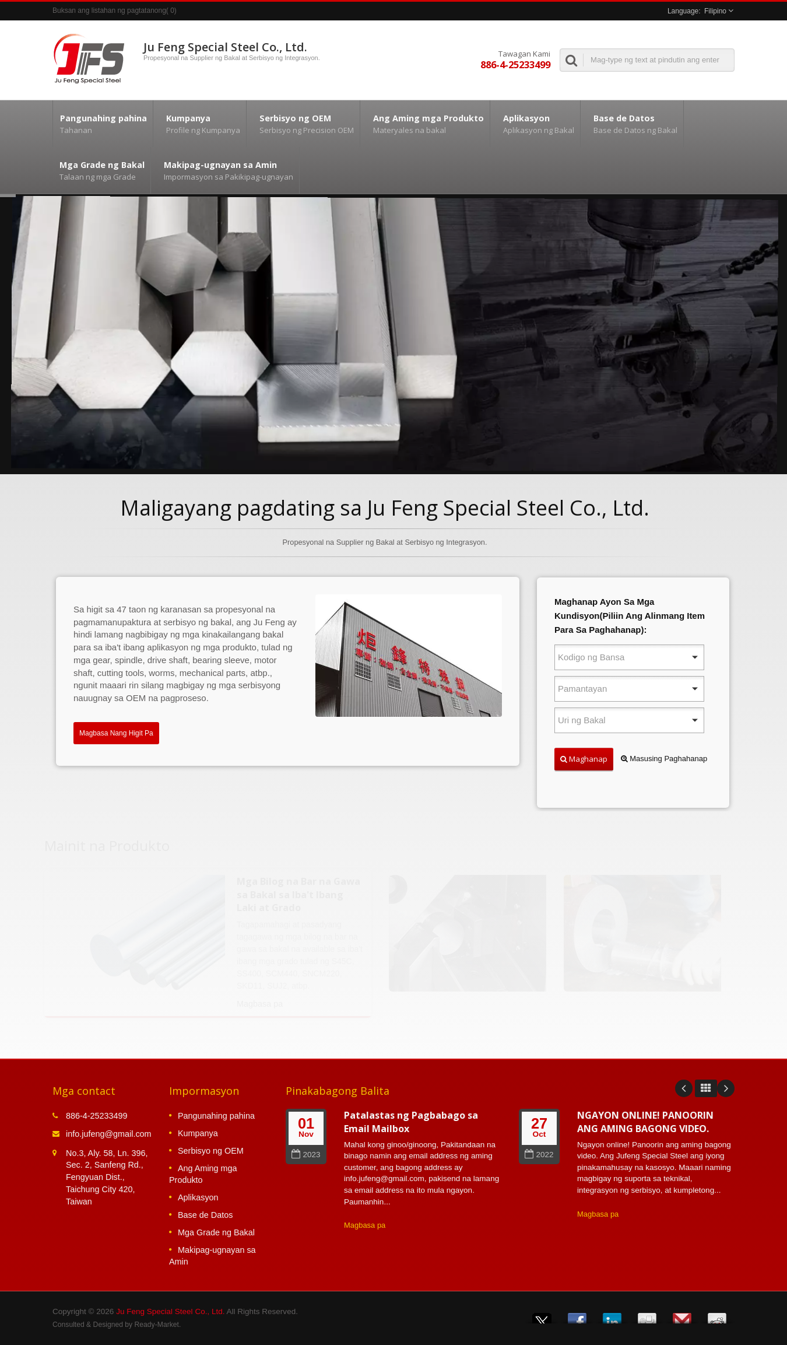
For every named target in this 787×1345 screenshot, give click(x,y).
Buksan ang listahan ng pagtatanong (109, 10)
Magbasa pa (364, 1225)
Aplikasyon (538, 123)
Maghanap (583, 759)
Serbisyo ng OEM (306, 123)
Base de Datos (634, 123)
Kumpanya (202, 123)
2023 (305, 1154)
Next (726, 1088)
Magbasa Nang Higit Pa (116, 733)
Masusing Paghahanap (664, 758)
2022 (539, 1154)
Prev (684, 1088)
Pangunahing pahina (103, 123)
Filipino (715, 11)
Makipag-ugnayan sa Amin (228, 170)
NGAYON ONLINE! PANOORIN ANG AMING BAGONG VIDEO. (645, 1122)
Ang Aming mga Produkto (428, 123)
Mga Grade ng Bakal (101, 170)
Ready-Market (157, 1325)
